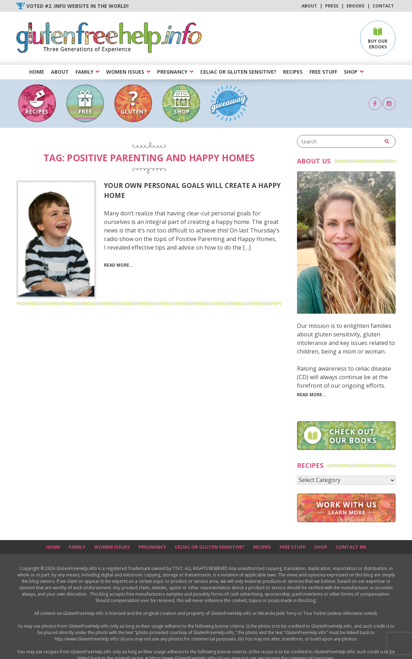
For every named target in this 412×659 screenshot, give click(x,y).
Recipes (293, 71)
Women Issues (125, 71)
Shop (351, 71)
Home (36, 71)
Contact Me (351, 547)
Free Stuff (323, 71)
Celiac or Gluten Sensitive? (238, 71)
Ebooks (355, 6)
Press (331, 6)
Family (84, 71)
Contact (383, 6)
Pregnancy (172, 71)
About (309, 6)
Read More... (312, 395)
